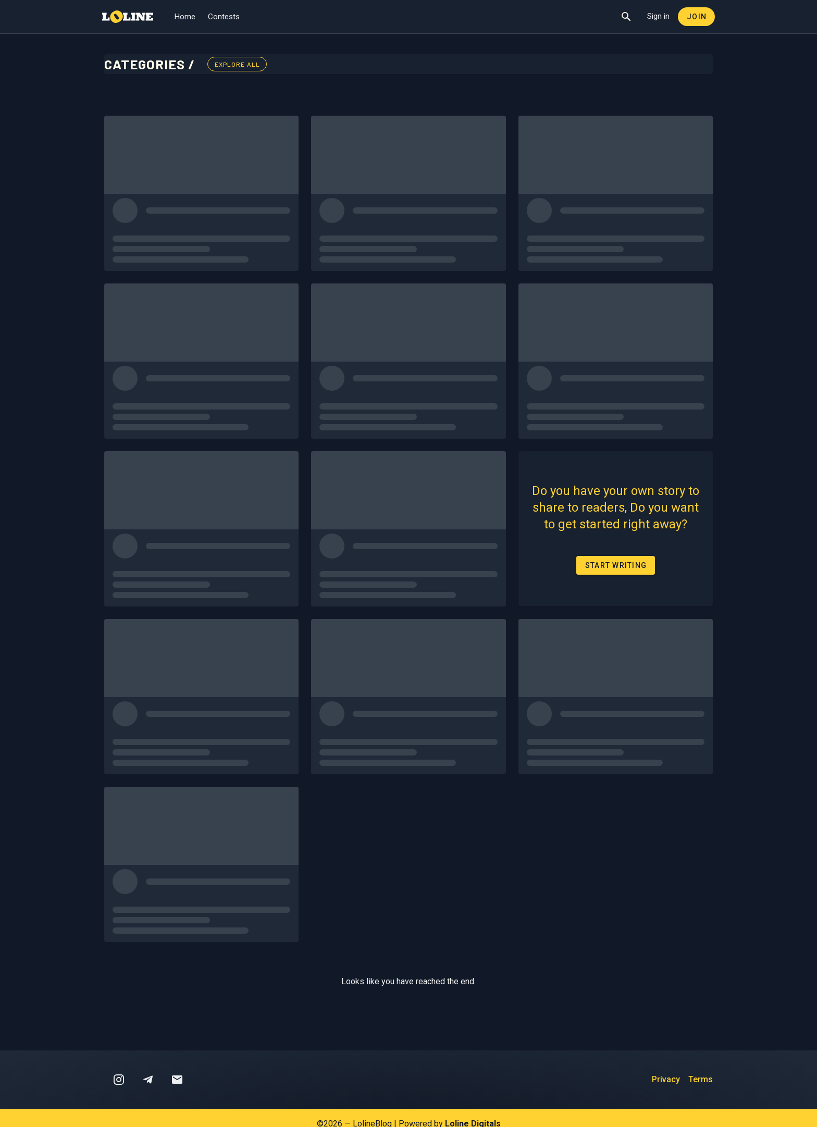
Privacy (666, 1079)
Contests (224, 16)
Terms (700, 1079)
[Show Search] (626, 16)
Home (184, 16)
